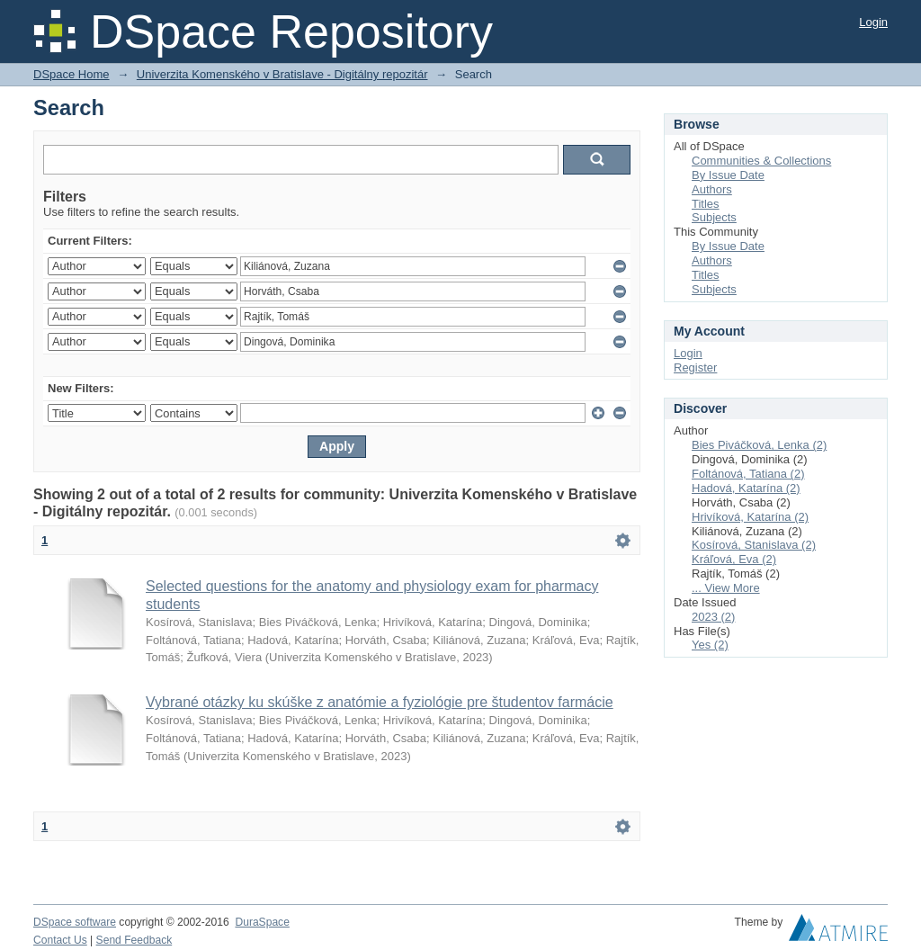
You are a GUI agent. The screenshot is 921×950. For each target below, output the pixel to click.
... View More (726, 588)
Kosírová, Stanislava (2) (754, 544)
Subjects (714, 217)
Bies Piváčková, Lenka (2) (759, 445)
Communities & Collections (761, 160)
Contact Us (60, 940)
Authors (712, 189)
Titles (706, 204)
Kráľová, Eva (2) (734, 559)
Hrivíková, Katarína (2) (750, 517)
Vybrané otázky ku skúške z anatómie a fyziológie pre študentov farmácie (379, 702)
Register (695, 367)
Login (873, 22)
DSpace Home (71, 74)
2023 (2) (713, 616)
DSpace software (74, 922)
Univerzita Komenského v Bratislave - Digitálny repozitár (282, 74)
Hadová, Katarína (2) (746, 488)
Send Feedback (134, 940)
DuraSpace (262, 922)
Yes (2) (710, 644)
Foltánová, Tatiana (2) (748, 473)
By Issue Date (728, 175)
